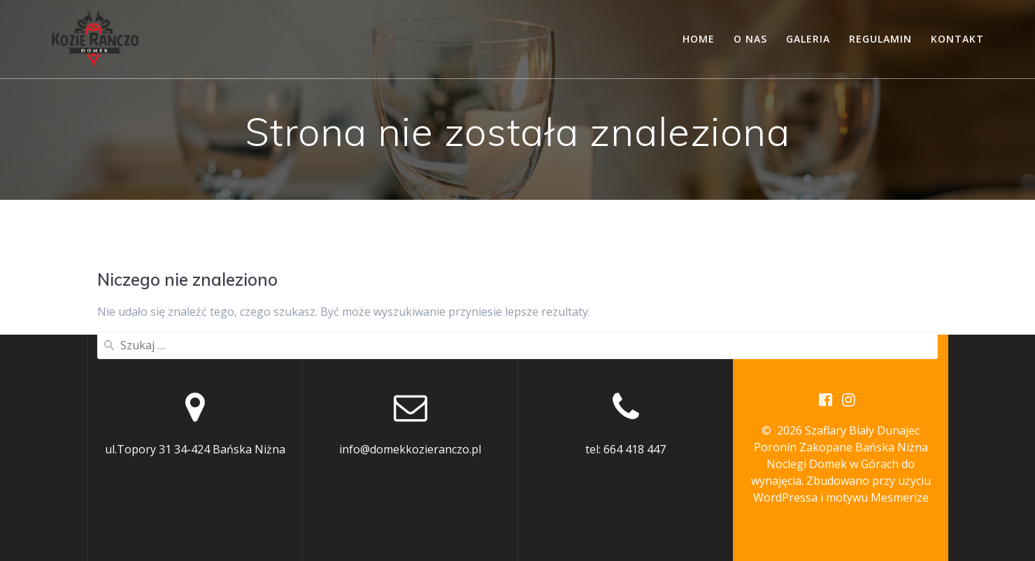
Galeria (808, 38)
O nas (750, 38)
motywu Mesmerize (877, 497)
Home (699, 38)
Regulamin (880, 38)
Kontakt (957, 38)
